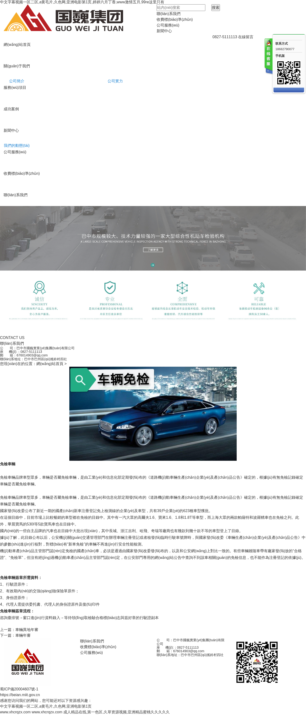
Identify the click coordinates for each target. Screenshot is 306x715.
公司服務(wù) (168, 25)
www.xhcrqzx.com (15, 712)
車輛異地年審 (26, 630)
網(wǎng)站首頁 (17, 44)
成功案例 (11, 109)
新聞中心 (164, 31)
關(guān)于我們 (17, 66)
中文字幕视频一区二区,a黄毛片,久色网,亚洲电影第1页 (46, 706)
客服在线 (268, 56)
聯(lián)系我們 (168, 14)
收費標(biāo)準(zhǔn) (175, 19)
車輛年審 (23, 635)
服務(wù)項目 (15, 87)
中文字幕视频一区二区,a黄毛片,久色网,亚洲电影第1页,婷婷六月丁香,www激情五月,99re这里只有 (82, 2)
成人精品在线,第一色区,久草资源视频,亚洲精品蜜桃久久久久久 (116, 712)
